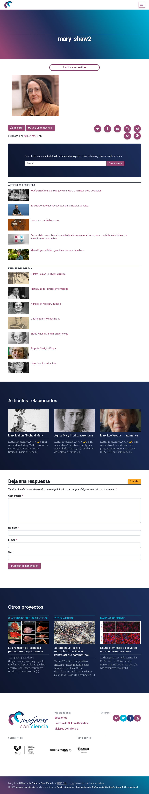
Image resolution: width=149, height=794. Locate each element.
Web (10, 552)
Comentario (15, 495)
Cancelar (134, 481)
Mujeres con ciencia (66, 728)
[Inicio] (8, 5)
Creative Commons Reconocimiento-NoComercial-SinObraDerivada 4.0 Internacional (97, 787)
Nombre (13, 527)
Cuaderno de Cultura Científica (27, 618)
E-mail (12, 540)
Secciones (60, 717)
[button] (97, 128)
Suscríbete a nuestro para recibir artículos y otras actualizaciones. (73, 156)
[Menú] (142, 5)
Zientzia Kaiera (63, 618)
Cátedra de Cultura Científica (71, 723)
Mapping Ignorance (112, 618)
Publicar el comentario (24, 565)
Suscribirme (115, 163)
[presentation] (74, 195)
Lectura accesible (74, 67)
